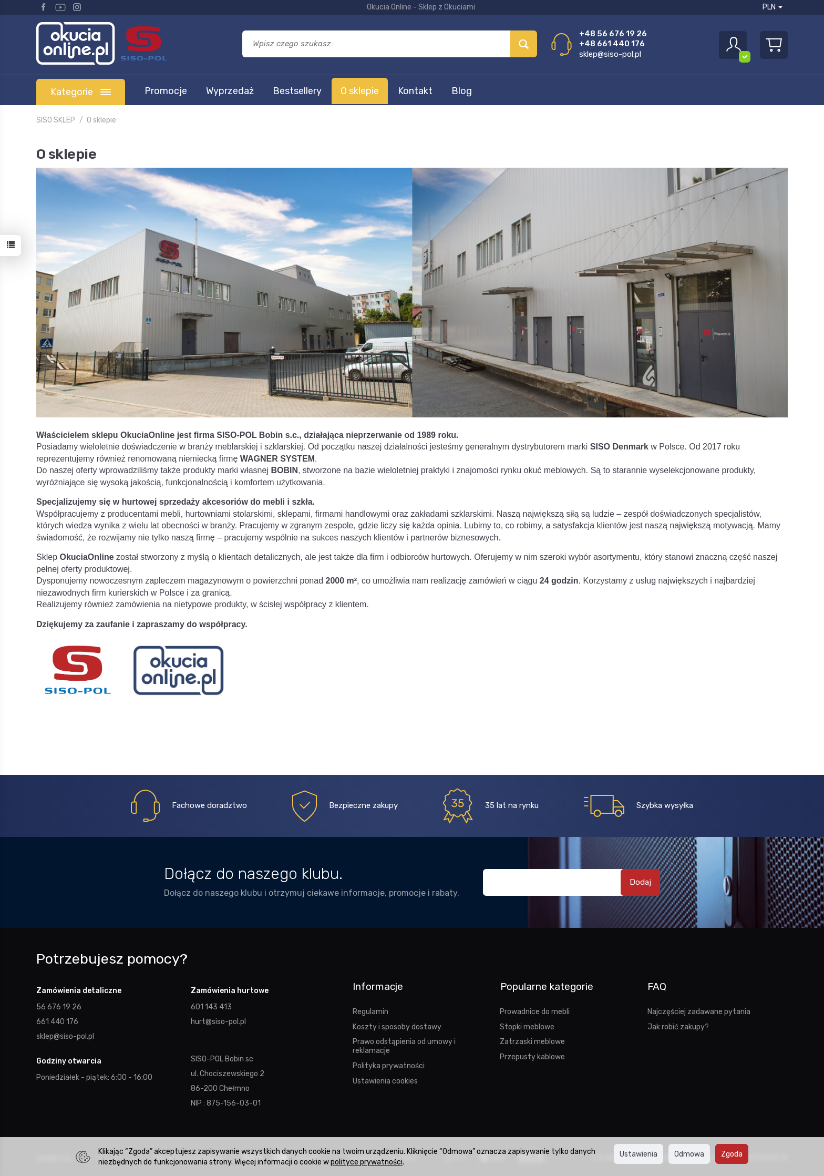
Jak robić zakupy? (678, 1026)
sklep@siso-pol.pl (610, 54)
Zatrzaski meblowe (532, 1041)
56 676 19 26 (58, 1007)
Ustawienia (638, 1154)
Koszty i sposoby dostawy (397, 1026)
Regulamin (370, 1011)
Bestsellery (297, 91)
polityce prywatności (367, 1162)
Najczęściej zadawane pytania (698, 1011)
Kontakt (415, 91)
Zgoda (732, 1154)
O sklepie (360, 91)
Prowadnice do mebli (535, 1011)
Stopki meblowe (527, 1026)
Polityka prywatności (389, 1065)
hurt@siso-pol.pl (218, 1021)
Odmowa (689, 1154)
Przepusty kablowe (532, 1056)
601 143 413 (211, 1007)
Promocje (166, 91)
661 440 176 (57, 1021)
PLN (772, 7)
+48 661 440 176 (612, 43)
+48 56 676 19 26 (613, 33)
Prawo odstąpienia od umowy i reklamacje (404, 1046)
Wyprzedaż (230, 91)
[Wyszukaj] (523, 43)
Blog (461, 91)
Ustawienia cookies (385, 1081)
